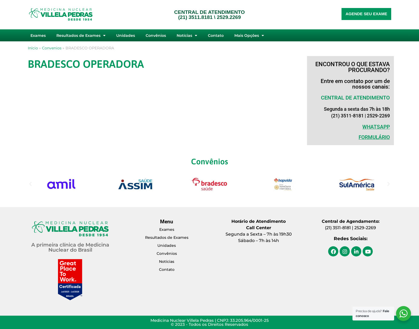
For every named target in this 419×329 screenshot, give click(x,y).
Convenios (51, 48)
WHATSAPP (376, 127)
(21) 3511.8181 (195, 17)
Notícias (187, 35)
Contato (216, 35)
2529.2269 (229, 17)
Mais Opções (249, 35)
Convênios (156, 35)
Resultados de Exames (81, 35)
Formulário (374, 137)
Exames (38, 35)
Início (33, 48)
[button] (30, 184)
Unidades (125, 35)
